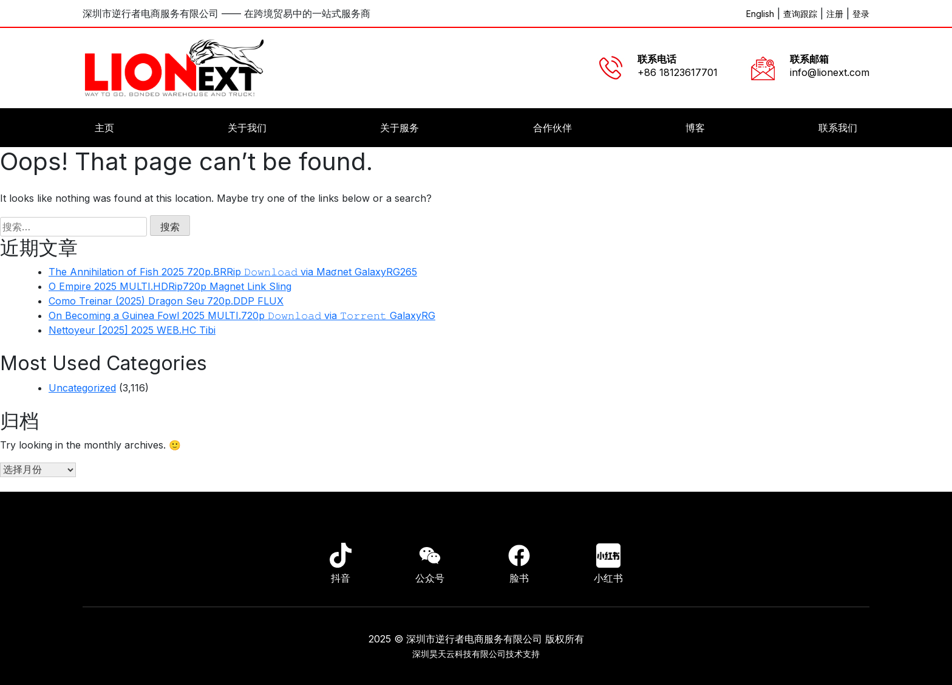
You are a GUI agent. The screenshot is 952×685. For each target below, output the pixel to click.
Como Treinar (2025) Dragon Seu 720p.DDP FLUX (166, 301)
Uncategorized (82, 388)
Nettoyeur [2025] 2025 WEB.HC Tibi (132, 330)
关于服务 (399, 128)
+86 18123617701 (678, 72)
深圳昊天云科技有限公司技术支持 (476, 654)
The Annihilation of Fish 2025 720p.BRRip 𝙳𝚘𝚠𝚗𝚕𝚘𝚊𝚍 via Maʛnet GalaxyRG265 (233, 272)
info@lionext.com (829, 72)
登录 (860, 14)
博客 (695, 128)
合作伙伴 (552, 128)
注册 (834, 14)
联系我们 (837, 128)
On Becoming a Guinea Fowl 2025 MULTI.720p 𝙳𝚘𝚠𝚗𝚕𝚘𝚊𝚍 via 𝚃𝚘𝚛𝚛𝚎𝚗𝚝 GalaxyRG (242, 315)
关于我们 (247, 128)
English (760, 14)
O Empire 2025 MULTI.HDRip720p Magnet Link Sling (170, 286)
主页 (104, 128)
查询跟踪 (800, 14)
